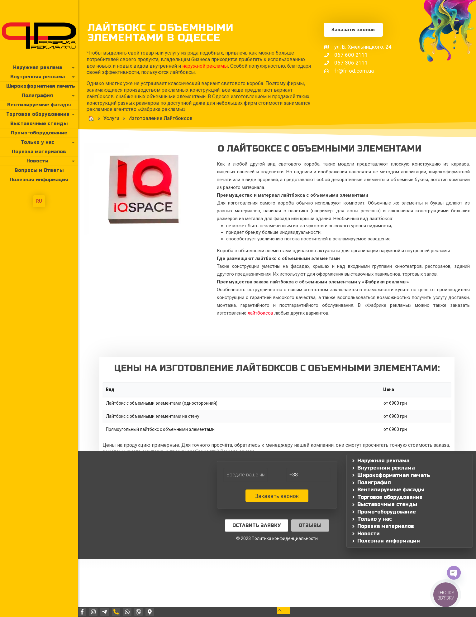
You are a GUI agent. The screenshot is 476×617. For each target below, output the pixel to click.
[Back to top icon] (283, 610)
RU (39, 201)
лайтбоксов (260, 313)
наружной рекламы (193, 66)
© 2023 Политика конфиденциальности (277, 538)
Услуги (99, 118)
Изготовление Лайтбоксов (149, 118)
